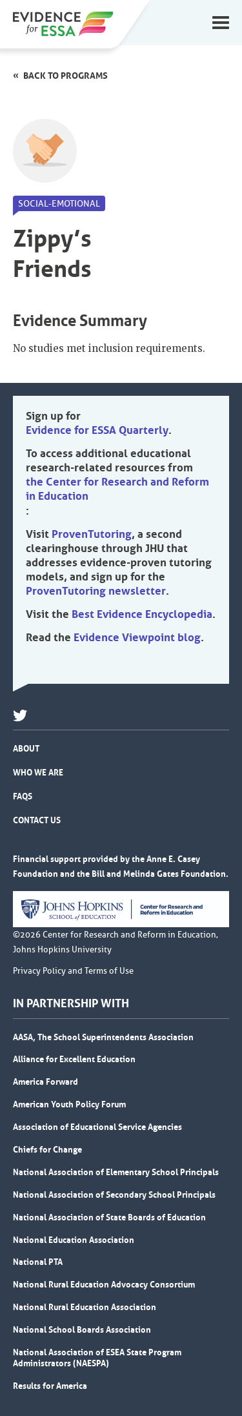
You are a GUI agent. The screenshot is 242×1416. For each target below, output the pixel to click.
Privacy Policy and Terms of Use (73, 971)
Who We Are (38, 772)
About (26, 748)
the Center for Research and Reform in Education (117, 489)
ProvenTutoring (92, 534)
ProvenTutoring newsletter (96, 591)
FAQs (22, 796)
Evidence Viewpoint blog (137, 637)
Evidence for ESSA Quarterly (97, 430)
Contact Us (37, 820)
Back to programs (65, 75)
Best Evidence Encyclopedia (142, 614)
